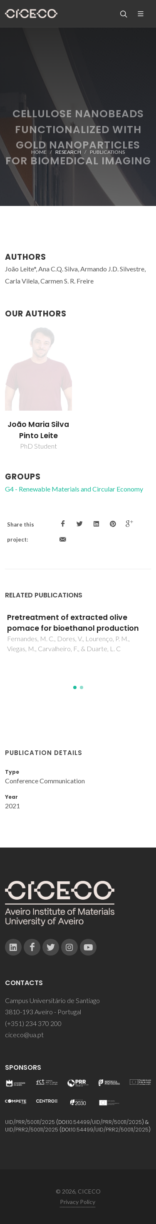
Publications (107, 152)
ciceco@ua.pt (24, 1034)
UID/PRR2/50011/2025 (31, 1129)
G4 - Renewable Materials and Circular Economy (74, 489)
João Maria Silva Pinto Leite (38, 429)
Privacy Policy (77, 1201)
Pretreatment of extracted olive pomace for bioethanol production (73, 622)
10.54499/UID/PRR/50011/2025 (105, 1122)
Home (39, 152)
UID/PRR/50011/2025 (30, 1122)
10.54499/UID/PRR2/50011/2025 (110, 1129)
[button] (75, 687)
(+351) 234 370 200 (33, 1023)
